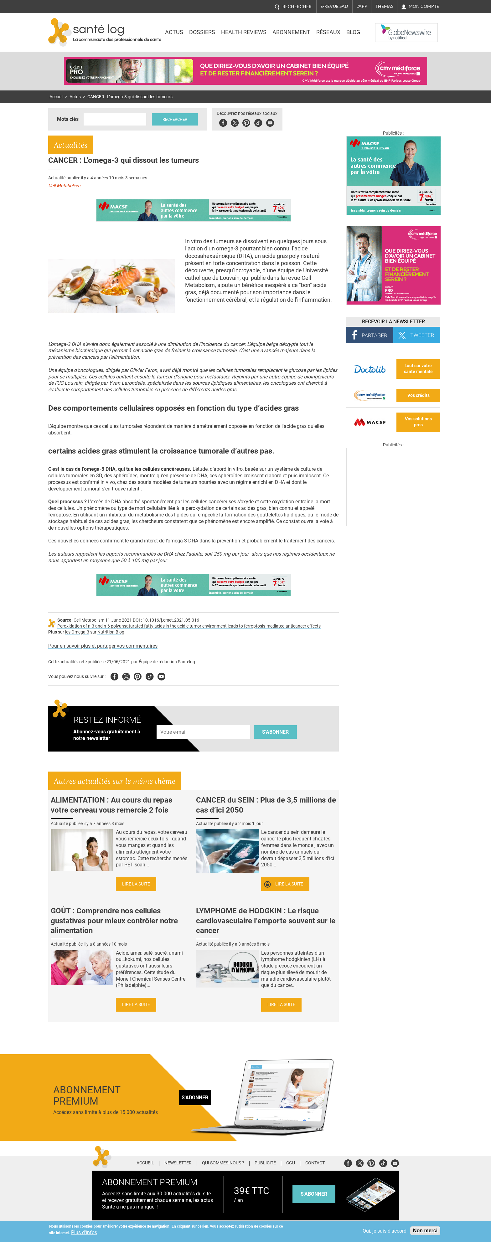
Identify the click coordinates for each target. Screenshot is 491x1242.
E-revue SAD (334, 6)
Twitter (235, 122)
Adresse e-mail (174, 722)
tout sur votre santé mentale (418, 368)
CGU (290, 1163)
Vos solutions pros (418, 422)
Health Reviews (243, 32)
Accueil (56, 97)
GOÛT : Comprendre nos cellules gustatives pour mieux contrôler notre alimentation (114, 920)
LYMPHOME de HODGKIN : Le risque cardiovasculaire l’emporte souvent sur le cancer (265, 920)
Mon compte (424, 6)
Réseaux (328, 32)
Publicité (265, 1163)
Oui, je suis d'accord (384, 1231)
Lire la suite (136, 884)
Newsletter (178, 1163)
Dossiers (202, 32)
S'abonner (275, 732)
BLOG (353, 32)
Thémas (384, 6)
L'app (361, 6)
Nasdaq (387, 28)
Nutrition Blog (110, 632)
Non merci (425, 1230)
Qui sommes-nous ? (223, 1163)
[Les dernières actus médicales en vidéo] (393, 524)
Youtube (161, 676)
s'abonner (314, 1194)
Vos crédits (418, 395)
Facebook (223, 122)
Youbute (270, 122)
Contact (315, 1163)
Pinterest (246, 122)
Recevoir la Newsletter (393, 322)
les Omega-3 (77, 632)
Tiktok (258, 122)
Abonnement (291, 32)
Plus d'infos (84, 1232)
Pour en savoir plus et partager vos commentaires (103, 646)
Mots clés (68, 119)
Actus (174, 32)
